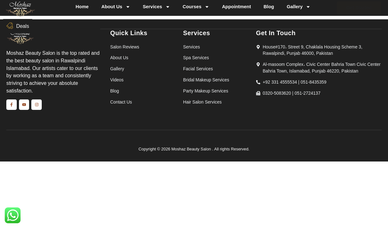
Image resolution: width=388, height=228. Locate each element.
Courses (195, 6)
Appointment (236, 6)
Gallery (299, 6)
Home (82, 6)
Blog (269, 6)
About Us (115, 6)
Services (156, 6)
